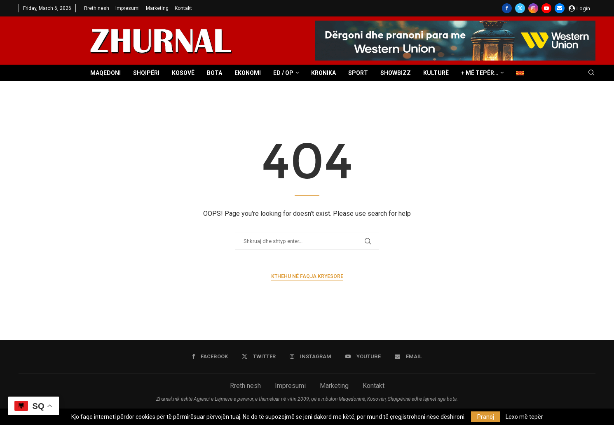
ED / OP (283, 73)
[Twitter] (520, 8)
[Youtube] (546, 8)
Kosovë (183, 73)
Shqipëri (146, 73)
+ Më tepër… (479, 73)
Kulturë (436, 73)
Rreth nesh (96, 8)
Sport (358, 73)
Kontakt (183, 8)
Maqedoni (105, 73)
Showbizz (395, 73)
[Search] (591, 73)
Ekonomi (247, 73)
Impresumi (127, 8)
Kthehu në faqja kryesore (307, 276)
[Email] (560, 8)
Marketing (157, 8)
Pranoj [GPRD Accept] (485, 416)
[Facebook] (507, 8)
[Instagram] (533, 8)
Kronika (323, 73)
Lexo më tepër (524, 417)
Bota (214, 73)
